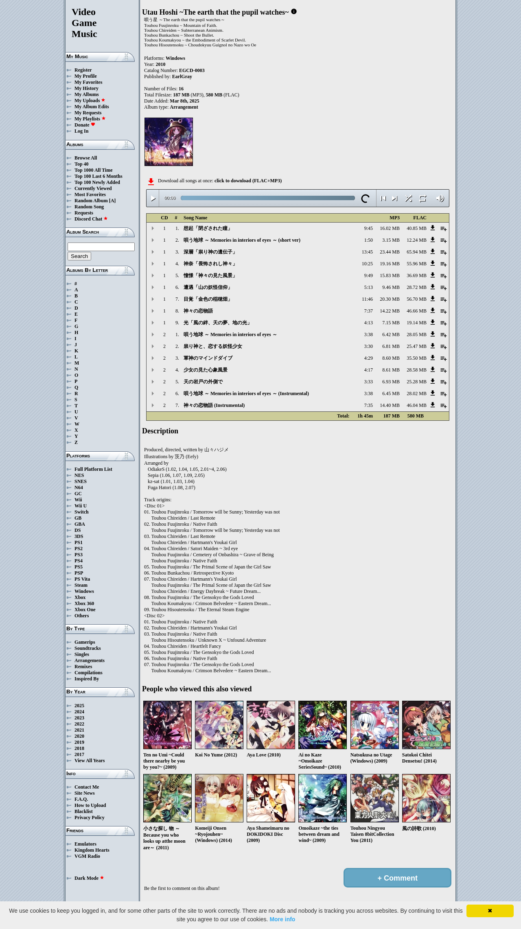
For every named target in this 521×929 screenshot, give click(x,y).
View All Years (89, 760)
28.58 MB (417, 370)
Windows (84, 591)
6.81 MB (391, 346)
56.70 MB (417, 299)
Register (83, 70)
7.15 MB (391, 323)
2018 (79, 748)
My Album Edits (91, 106)
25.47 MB (417, 346)
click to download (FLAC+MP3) (248, 181)
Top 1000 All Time (93, 170)
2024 (79, 712)
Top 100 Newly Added (97, 182)
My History (86, 88)
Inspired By (86, 679)
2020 (79, 736)
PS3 (78, 554)
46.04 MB (417, 405)
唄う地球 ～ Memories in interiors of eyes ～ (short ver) (242, 240)
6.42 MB (391, 334)
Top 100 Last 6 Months (98, 176)
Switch (81, 512)
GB (77, 518)
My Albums (86, 94)
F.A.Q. (81, 799)
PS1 (78, 542)
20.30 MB (390, 299)
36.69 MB (417, 275)
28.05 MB (417, 334)
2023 (79, 718)
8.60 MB (391, 358)
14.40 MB (390, 405)
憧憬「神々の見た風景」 (210, 275)
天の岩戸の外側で (203, 382)
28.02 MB (417, 393)
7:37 (368, 311)
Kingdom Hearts (91, 850)
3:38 (368, 334)
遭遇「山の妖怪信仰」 (208, 287)
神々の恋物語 (198, 311)
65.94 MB (417, 252)
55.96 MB (417, 264)
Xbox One (85, 609)
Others (81, 616)
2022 (79, 724)
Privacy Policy (89, 817)
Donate (84, 125)
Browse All (85, 158)
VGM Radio (87, 856)
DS (77, 530)
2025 (79, 705)
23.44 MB (390, 252)
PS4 (78, 561)
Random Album (91, 200)
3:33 (368, 382)
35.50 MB (417, 358)
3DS (78, 536)
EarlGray (182, 76)
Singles (81, 654)
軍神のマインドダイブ (208, 358)
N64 (78, 487)
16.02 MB (390, 228)
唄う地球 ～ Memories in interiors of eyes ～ (230, 334)
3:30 (368, 346)
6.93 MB (391, 382)
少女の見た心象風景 (206, 370)
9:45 (368, 228)
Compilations (88, 672)
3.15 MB (391, 240)
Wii (78, 500)
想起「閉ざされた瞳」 (208, 228)
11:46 (367, 299)
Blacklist (83, 811)
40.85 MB (417, 228)
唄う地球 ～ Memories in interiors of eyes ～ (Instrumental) (246, 393)
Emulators (85, 844)
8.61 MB (391, 370)
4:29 (368, 358)
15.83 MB (390, 275)
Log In (81, 131)
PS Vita (82, 579)
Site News (84, 793)
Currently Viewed (93, 188)
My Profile (85, 76)
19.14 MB (417, 323)
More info (282, 919)
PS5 (78, 567)
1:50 (368, 240)
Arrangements (89, 660)
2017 (79, 754)
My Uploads (89, 100)
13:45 (367, 252)
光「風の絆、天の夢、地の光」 (218, 323)
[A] (112, 200)
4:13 (368, 323)
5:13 (368, 287)
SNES (80, 481)
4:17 (368, 370)
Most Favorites (90, 194)
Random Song (89, 207)
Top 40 (81, 164)
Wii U (80, 506)
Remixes (83, 666)
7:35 (368, 405)
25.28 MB (417, 382)
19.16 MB (390, 264)
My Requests (87, 113)
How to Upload (90, 805)
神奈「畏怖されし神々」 (210, 264)
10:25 (367, 264)
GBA (79, 524)
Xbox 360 (84, 603)
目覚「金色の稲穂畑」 (208, 299)
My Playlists (90, 119)
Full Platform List (93, 469)
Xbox (79, 597)
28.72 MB (417, 287)
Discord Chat (91, 219)
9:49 (368, 275)
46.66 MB (417, 311)
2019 (79, 742)
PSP (78, 573)
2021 (79, 730)
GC (78, 493)
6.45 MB (391, 393)
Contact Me (86, 787)
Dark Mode (89, 878)
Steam (81, 585)
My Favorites (88, 82)
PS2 (78, 548)
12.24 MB (417, 240)
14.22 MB (390, 311)
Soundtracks (87, 648)
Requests (83, 213)
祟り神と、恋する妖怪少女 (213, 346)
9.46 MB (391, 287)
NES (79, 475)
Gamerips (84, 642)
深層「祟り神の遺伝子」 (210, 252)
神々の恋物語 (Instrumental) (214, 405)
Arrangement (184, 107)
